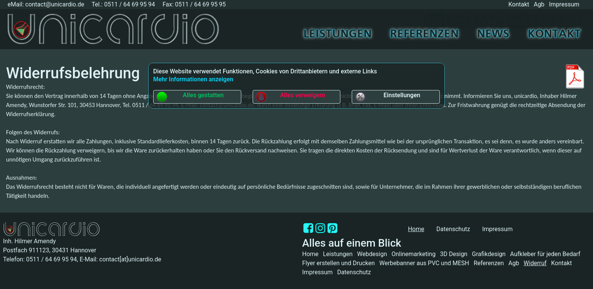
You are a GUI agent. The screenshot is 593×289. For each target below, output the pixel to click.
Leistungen (337, 34)
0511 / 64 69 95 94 (129, 4)
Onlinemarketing (413, 254)
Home (310, 254)
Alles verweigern (290, 97)
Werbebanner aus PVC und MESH (424, 263)
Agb (539, 4)
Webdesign (372, 254)
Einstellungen (387, 97)
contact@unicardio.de (54, 4)
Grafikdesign (489, 254)
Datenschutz (453, 229)
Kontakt (518, 4)
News (493, 34)
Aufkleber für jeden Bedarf (545, 254)
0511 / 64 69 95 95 (200, 4)
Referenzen (424, 34)
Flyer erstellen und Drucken (338, 263)
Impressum (564, 4)
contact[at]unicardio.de (130, 259)
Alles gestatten (190, 97)
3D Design (453, 254)
